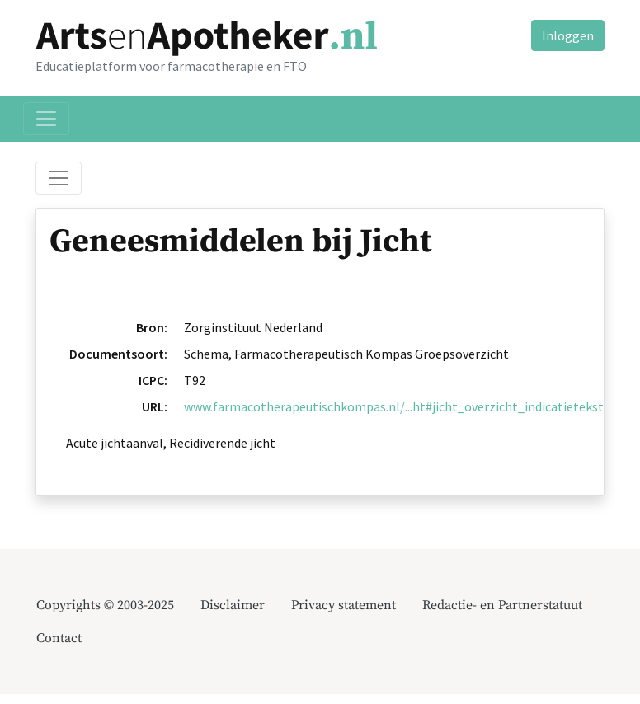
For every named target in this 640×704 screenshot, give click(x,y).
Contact (59, 638)
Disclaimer (232, 605)
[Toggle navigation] (46, 118)
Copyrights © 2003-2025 (105, 605)
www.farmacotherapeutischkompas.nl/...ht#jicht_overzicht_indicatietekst (394, 406)
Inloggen (568, 35)
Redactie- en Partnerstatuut (502, 605)
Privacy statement (343, 605)
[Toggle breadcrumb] (58, 178)
